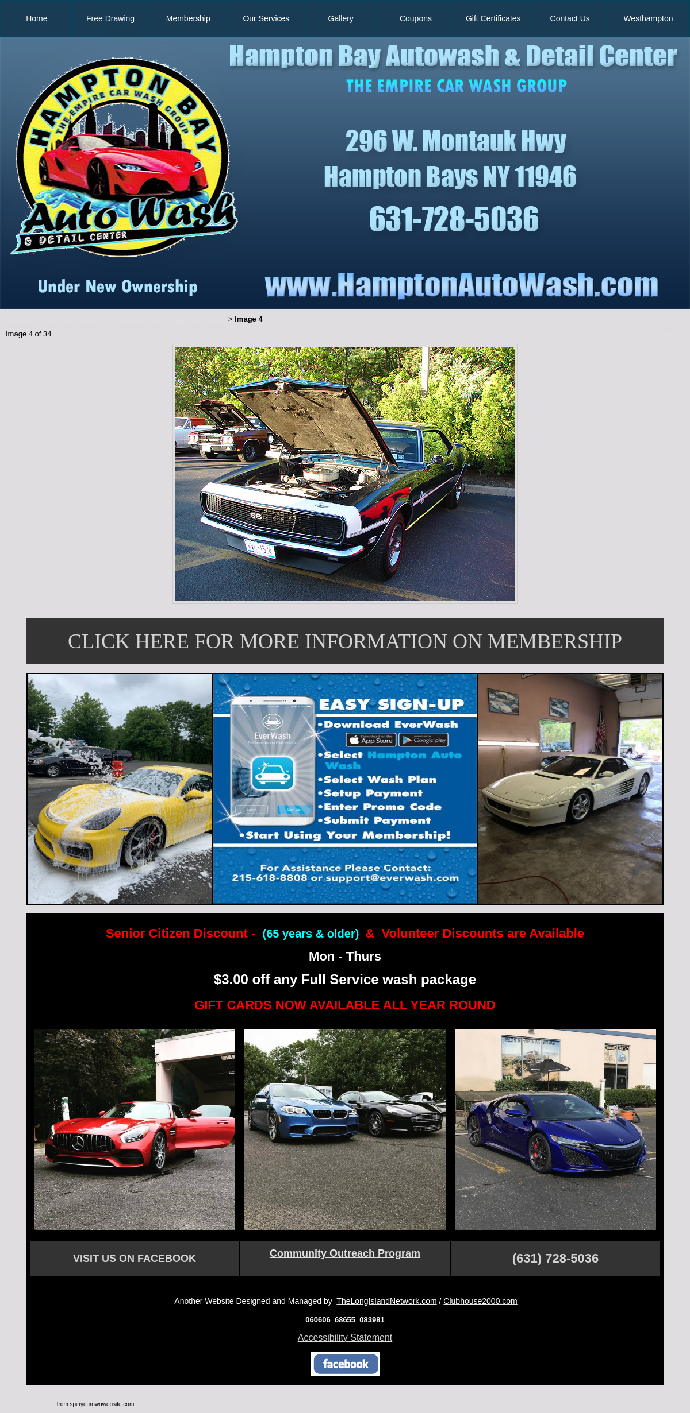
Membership (188, 18)
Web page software (30, 1404)
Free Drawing (110, 18)
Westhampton (648, 18)
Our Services (266, 18)
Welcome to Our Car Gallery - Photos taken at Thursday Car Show (116, 319)
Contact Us (570, 18)
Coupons (416, 18)
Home (36, 18)
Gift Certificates (493, 18)
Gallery (341, 18)
